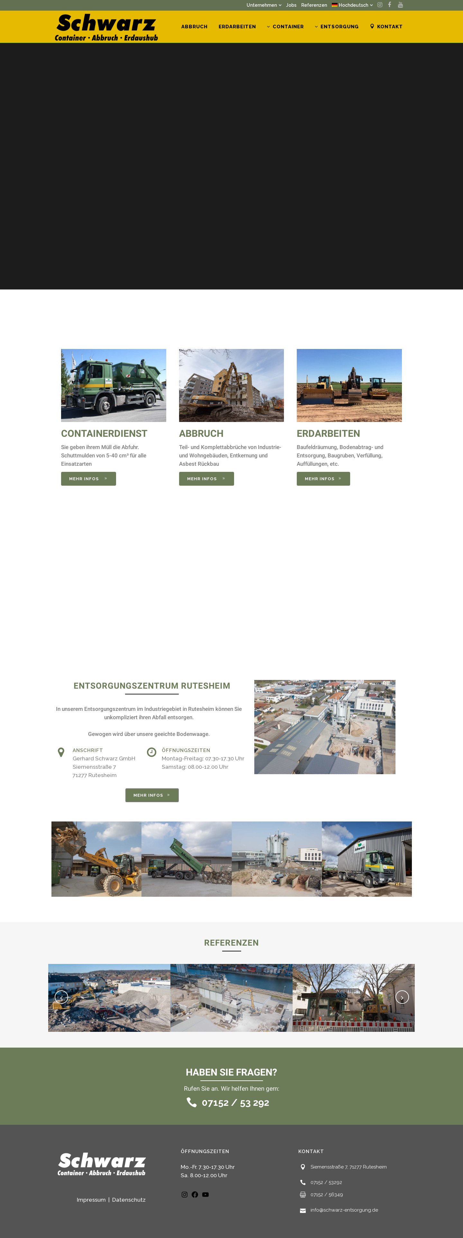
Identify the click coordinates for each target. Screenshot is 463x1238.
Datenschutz (129, 1200)
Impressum (92, 1200)
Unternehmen (262, 5)
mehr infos (88, 478)
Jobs (291, 5)
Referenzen (314, 5)
